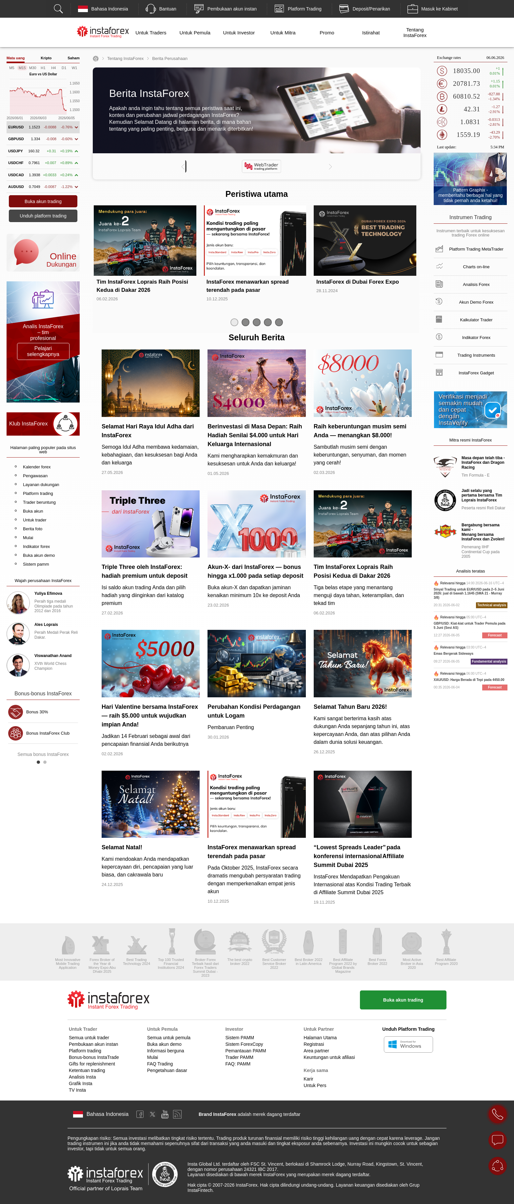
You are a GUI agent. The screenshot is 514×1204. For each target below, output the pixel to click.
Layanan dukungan (41, 484)
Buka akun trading (403, 1000)
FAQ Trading (160, 1063)
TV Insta (77, 1090)
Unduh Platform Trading (408, 1029)
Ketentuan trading (87, 1070)
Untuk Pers (315, 1085)
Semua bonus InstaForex (43, 754)
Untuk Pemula (195, 32)
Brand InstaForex (217, 1114)
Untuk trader (35, 519)
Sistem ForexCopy (244, 1044)
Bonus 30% (37, 711)
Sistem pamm (36, 564)
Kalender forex (37, 466)
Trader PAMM (239, 1057)
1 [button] (40, 764)
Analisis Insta (82, 1077)
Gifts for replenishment (92, 1063)
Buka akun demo (39, 555)
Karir (308, 1079)
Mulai (28, 537)
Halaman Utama (320, 1037)
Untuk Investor (239, 32)
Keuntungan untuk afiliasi (329, 1057)
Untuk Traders (150, 32)
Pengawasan (35, 475)
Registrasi (314, 1044)
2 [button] (46, 764)
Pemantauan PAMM (245, 1050)
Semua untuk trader (89, 1037)
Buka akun (33, 511)
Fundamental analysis (489, 661)
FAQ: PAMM (237, 1063)
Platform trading (38, 493)
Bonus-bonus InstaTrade (94, 1057)
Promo (327, 32)
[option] (256, 166)
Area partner (316, 1050)
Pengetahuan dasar (167, 1070)
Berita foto (32, 528)
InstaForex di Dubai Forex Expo (357, 282)
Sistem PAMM (239, 1037)
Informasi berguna (165, 1050)
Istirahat (371, 32)
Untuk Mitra (283, 32)
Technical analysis (491, 605)
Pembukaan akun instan (93, 1044)
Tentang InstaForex (414, 32)
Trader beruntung (39, 502)
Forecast (495, 635)
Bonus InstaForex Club (47, 733)
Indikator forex (36, 546)
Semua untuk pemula (168, 1037)
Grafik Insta (80, 1083)
